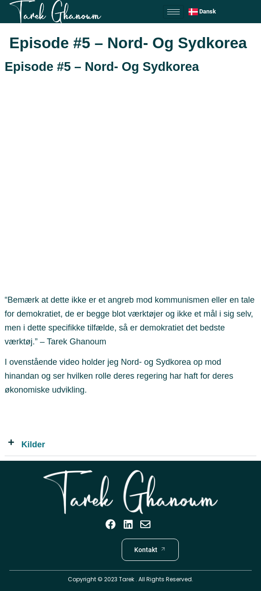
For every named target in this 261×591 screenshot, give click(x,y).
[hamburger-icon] (173, 12)
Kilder (33, 444)
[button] (130, 444)
